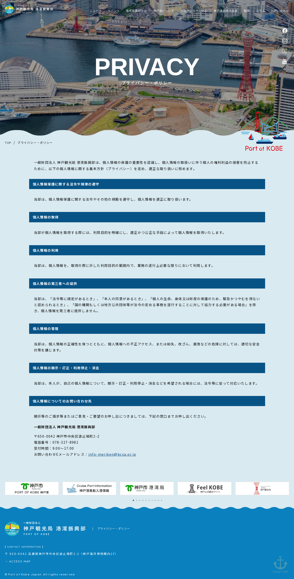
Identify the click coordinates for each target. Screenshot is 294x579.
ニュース (96, 12)
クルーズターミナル (194, 12)
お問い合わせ (280, 12)
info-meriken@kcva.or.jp (112, 454)
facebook (285, 30)
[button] (133, 500)
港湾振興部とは (136, 12)
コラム (260, 12)
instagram (285, 41)
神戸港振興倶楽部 (226, 12)
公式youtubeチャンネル (284, 63)
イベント (114, 12)
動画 (247, 12)
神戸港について (163, 12)
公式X (284, 52)
